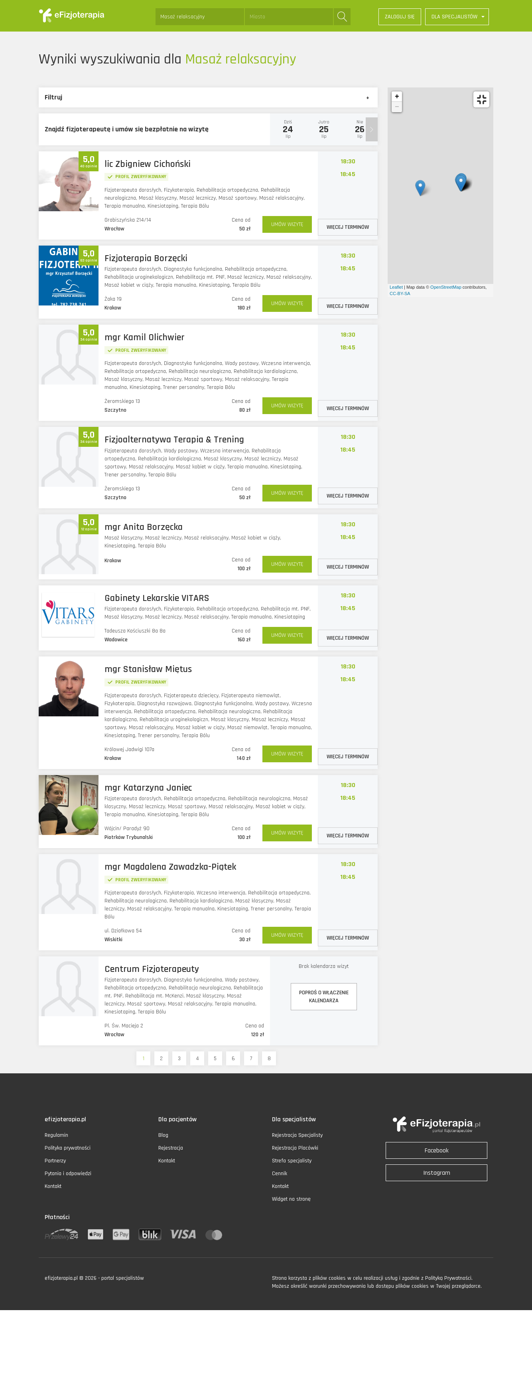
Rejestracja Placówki (295, 1148)
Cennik (279, 1173)
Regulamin (56, 1135)
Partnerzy (55, 1160)
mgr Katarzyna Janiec (148, 788)
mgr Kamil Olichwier (144, 337)
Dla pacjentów (177, 1119)
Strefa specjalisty (291, 1160)
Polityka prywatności (68, 1148)
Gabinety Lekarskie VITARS (156, 598)
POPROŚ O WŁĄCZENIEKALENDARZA (324, 996)
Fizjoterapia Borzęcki (145, 258)
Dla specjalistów (294, 1119)
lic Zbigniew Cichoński (147, 164)
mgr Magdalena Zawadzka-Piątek (170, 867)
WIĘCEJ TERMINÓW (348, 227)
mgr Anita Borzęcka (143, 527)
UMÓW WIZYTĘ (287, 224)
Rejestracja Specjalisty (297, 1135)
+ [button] (397, 96)
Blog (163, 1135)
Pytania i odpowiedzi (68, 1173)
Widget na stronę (291, 1199)
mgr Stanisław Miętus (148, 669)
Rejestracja (170, 1148)
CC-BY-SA (400, 293)
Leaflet (396, 287)
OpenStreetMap (445, 287)
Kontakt (53, 1186)
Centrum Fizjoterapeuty (151, 969)
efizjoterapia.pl (65, 1119)
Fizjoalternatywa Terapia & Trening (174, 440)
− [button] (397, 107)
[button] (457, 16)
